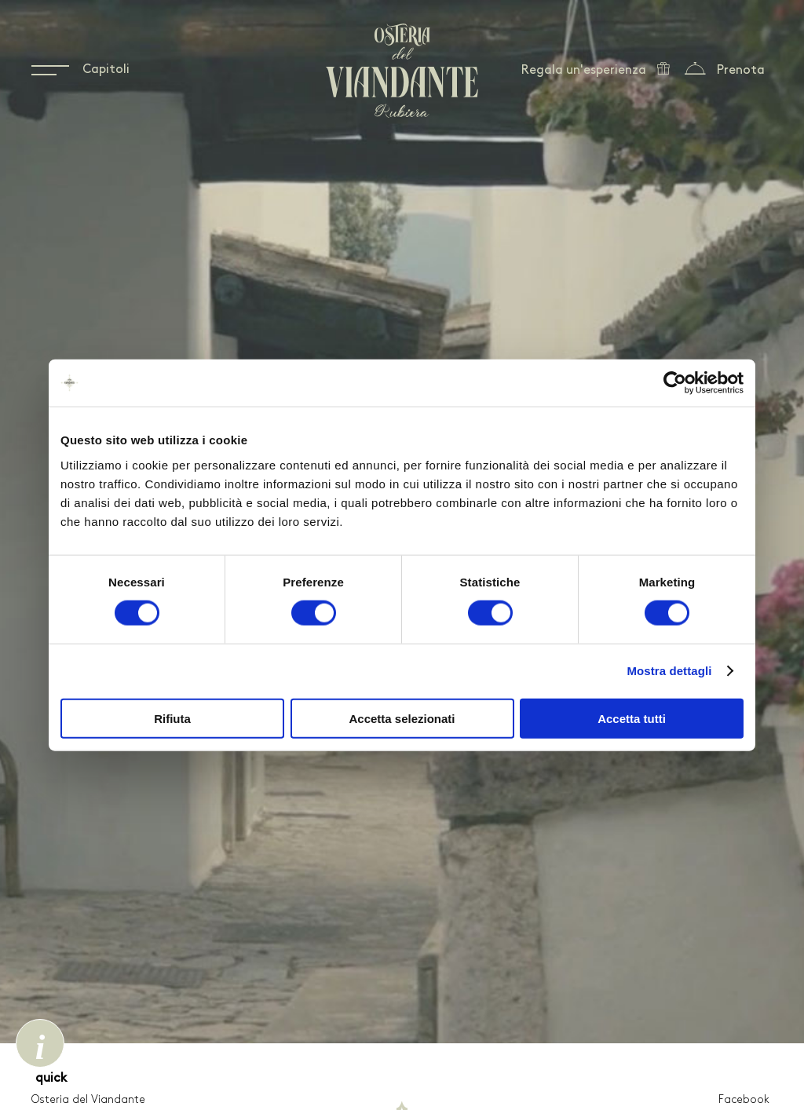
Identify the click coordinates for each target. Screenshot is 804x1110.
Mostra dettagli (669, 670)
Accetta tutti (632, 718)
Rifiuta (172, 718)
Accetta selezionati (402, 718)
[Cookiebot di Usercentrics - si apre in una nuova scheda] (675, 383)
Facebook (743, 1100)
